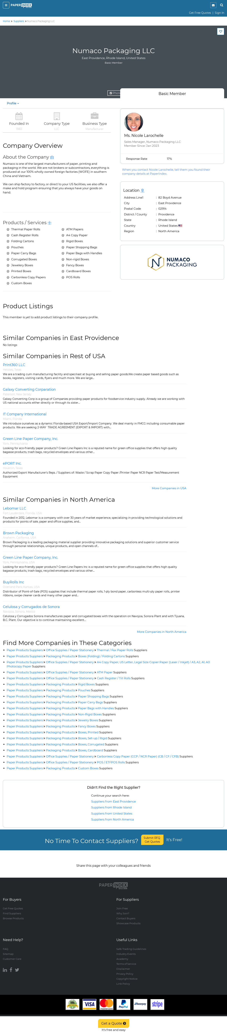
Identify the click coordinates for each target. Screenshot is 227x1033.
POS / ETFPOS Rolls (118, 762)
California (22, 537)
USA (39, 513)
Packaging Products (60, 656)
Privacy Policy (124, 969)
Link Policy (123, 979)
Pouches (91, 690)
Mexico (30, 611)
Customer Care (12, 955)
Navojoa (8, 611)
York (6, 443)
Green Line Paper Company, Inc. (30, 439)
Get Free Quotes (200, 13)
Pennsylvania (19, 443)
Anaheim (9, 537)
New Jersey (23, 394)
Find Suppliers (12, 909)
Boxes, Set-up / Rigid (99, 738)
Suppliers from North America (112, 819)
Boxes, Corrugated (98, 744)
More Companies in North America (161, 632)
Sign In (219, 13)
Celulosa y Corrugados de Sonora (31, 607)
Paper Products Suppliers (25, 650)
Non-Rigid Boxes (97, 714)
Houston (8, 468)
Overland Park (12, 587)
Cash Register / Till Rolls (120, 678)
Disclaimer (123, 964)
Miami (7, 419)
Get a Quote (113, 1023)
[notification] (213, 5)
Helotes (8, 369)
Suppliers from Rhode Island (111, 807)
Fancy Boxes (93, 726)
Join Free (122, 904)
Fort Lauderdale (13, 513)
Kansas (28, 587)
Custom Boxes (95, 768)
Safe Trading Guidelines (131, 945)
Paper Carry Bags (97, 702)
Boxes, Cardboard (97, 750)
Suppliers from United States (111, 813)
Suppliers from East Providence (113, 801)
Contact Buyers (125, 914)
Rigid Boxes (93, 684)
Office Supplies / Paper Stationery (70, 650)
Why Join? (122, 909)
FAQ (5, 945)
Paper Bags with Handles (103, 708)
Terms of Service (126, 960)
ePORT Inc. (12, 463)
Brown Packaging (18, 533)
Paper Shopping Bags (100, 696)
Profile (13, 103)
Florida (17, 419)
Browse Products (13, 914)
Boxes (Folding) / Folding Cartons (108, 656)
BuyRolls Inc (13, 582)
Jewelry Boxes (95, 720)
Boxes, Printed (95, 732)
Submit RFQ (152, 839)
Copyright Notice (127, 974)
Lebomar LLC (14, 508)
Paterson (9, 394)
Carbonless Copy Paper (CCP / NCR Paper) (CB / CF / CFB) (145, 756)
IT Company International (25, 414)
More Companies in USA (169, 488)
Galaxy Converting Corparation (29, 389)
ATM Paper (111, 672)
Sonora (20, 611)
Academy (122, 955)
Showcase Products (128, 919)
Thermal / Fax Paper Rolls (122, 650)
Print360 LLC (14, 365)
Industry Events (126, 950)
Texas (17, 369)
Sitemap (8, 950)
